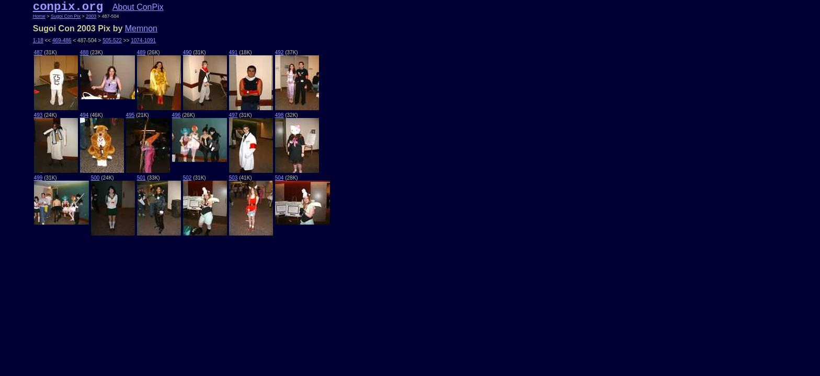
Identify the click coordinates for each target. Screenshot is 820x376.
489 (141, 52)
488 (84, 52)
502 (187, 178)
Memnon (141, 28)
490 (187, 52)
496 (176, 115)
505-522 (112, 40)
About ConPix (138, 7)
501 (141, 178)
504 (279, 178)
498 (279, 115)
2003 (91, 16)
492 (279, 52)
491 (233, 52)
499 (38, 178)
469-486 (62, 40)
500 (95, 178)
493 (38, 115)
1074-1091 (143, 40)
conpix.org (68, 7)
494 (84, 115)
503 (233, 178)
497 (233, 115)
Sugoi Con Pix (66, 16)
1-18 (38, 40)
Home (39, 16)
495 (130, 115)
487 (38, 52)
